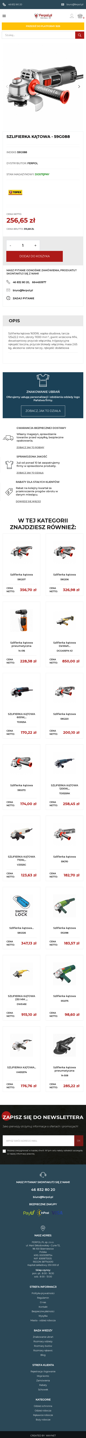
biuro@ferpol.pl (23, 290)
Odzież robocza (43, 1410)
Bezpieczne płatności (43, 1311)
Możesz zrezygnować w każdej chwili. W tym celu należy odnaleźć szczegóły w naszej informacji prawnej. (45, 1152)
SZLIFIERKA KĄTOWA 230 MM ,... (21, 997)
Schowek (43, 1389)
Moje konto (43, 1376)
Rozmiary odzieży (43, 1341)
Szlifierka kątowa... (21, 928)
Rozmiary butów (43, 1346)
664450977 (39, 282)
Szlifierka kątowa (21, 574)
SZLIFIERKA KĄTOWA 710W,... (21, 858)
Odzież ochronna (43, 1406)
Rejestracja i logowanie (43, 1371)
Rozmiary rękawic (43, 1350)
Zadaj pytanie (23, 298)
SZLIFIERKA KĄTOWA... (21, 1067)
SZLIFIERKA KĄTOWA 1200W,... (64, 787)
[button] (79, 87)
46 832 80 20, (21, 282)
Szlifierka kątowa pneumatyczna (21, 644)
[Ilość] (22, 245)
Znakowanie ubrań (43, 1337)
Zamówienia (43, 1380)
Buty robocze (43, 1419)
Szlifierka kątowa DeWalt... (64, 644)
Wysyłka (43, 1316)
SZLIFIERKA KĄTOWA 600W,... (21, 715)
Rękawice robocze (43, 1415)
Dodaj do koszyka (34, 256)
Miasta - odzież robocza (43, 1320)
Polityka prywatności (43, 1293)
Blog (43, 1355)
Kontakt (43, 1306)
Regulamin (43, 1297)
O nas (43, 1302)
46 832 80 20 (43, 1189)
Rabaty (43, 1385)
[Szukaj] (43, 35)
